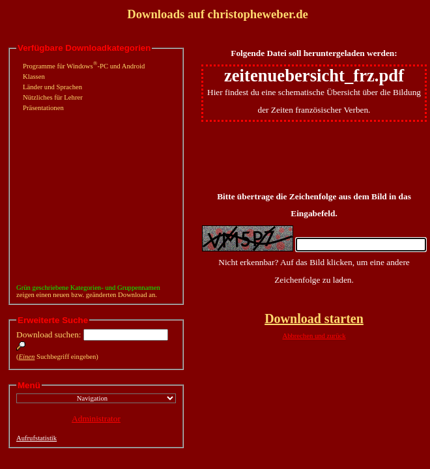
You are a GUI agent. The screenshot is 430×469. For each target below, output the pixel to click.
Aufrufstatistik (36, 438)
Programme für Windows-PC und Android (84, 66)
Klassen (34, 76)
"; (96, 398)
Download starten (314, 318)
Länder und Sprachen (52, 87)
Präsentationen (43, 107)
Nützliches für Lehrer (53, 97)
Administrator (96, 418)
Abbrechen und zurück (313, 335)
